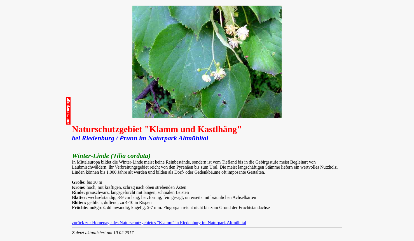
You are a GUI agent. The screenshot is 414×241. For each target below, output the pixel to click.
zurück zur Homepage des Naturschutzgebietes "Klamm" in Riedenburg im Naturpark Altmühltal (159, 222)
